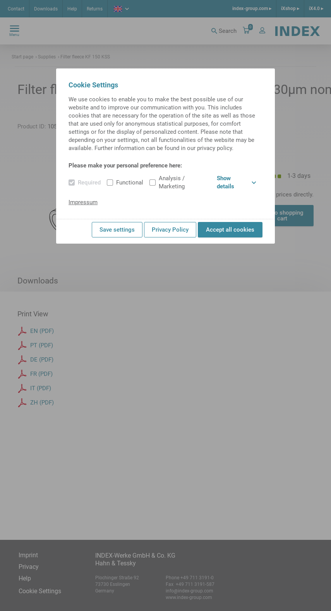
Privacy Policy (170, 229)
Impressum (83, 202)
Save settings (117, 229)
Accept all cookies (230, 229)
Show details (236, 182)
